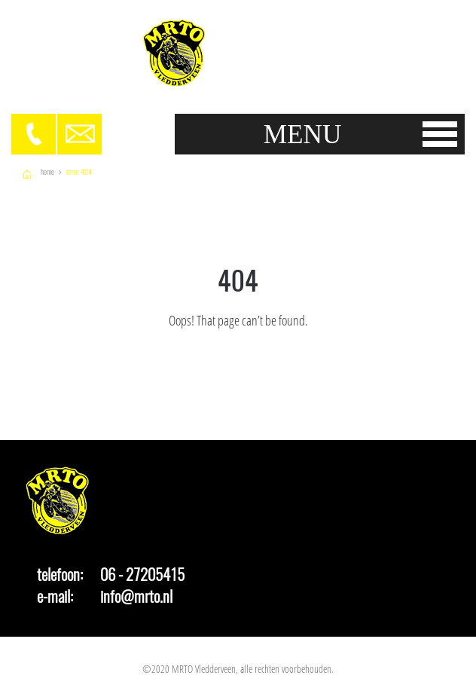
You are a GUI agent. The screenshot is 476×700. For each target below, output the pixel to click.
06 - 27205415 (142, 575)
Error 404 (79, 172)
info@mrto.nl (136, 597)
